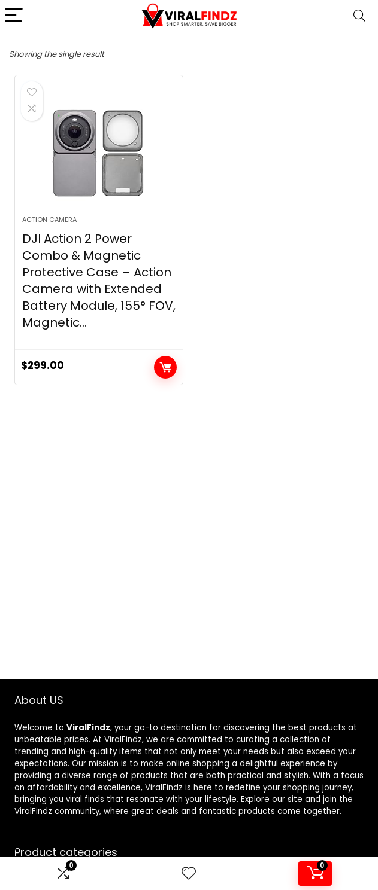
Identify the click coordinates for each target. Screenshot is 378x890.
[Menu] (14, 16)
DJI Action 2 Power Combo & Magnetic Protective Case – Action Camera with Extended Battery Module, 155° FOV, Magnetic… (99, 280)
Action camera (49, 219)
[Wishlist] (189, 873)
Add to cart (165, 367)
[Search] (359, 16)
